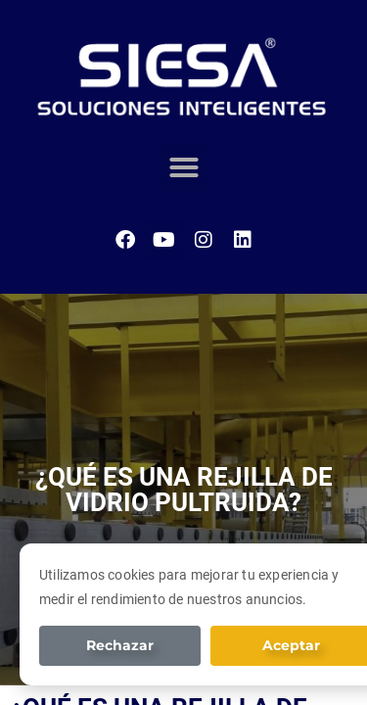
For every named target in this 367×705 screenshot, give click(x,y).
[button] (184, 167)
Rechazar (120, 645)
